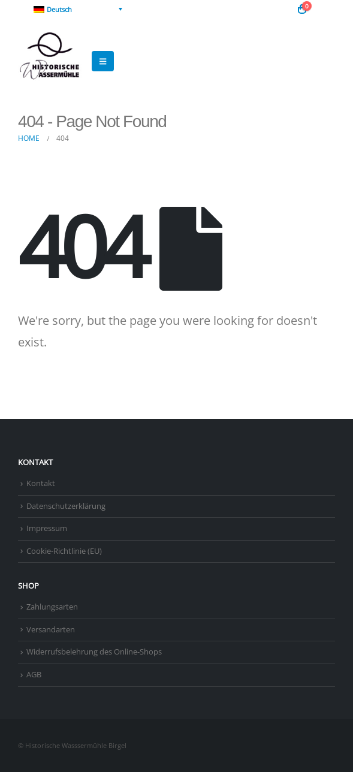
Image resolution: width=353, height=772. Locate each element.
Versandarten (50, 630)
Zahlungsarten (52, 607)
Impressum (46, 528)
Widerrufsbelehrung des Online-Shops (94, 652)
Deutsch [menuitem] (59, 9)
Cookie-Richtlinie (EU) (64, 551)
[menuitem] (78, 8)
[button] (325, 9)
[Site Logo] (51, 61)
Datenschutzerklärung (65, 506)
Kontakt (40, 483)
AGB (33, 675)
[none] (78, 8)
